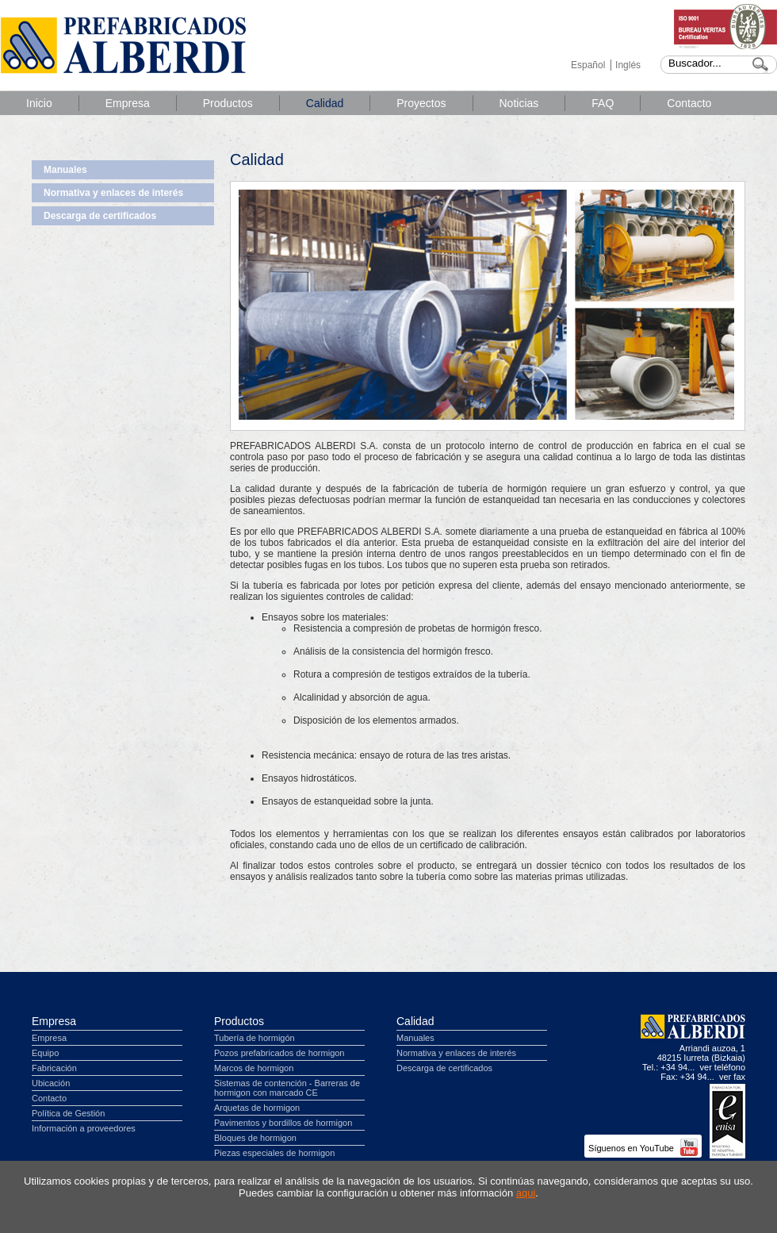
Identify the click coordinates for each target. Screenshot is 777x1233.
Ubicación (51, 1083)
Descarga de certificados (100, 215)
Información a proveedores (84, 1128)
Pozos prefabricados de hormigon (279, 1053)
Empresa (127, 103)
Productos (228, 103)
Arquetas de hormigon (257, 1107)
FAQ (602, 103)
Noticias (519, 103)
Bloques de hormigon (255, 1138)
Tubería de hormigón (254, 1038)
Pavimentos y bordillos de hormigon (283, 1122)
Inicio (39, 103)
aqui (526, 1193)
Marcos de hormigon (253, 1068)
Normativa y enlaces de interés (113, 192)
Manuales (65, 169)
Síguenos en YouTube (643, 1148)
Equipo (45, 1053)
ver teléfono (722, 1067)
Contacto (689, 103)
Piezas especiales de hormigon (274, 1153)
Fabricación (54, 1068)
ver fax (732, 1076)
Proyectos (421, 103)
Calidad (324, 103)
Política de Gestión (68, 1113)
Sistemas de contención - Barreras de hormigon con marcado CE (287, 1087)
